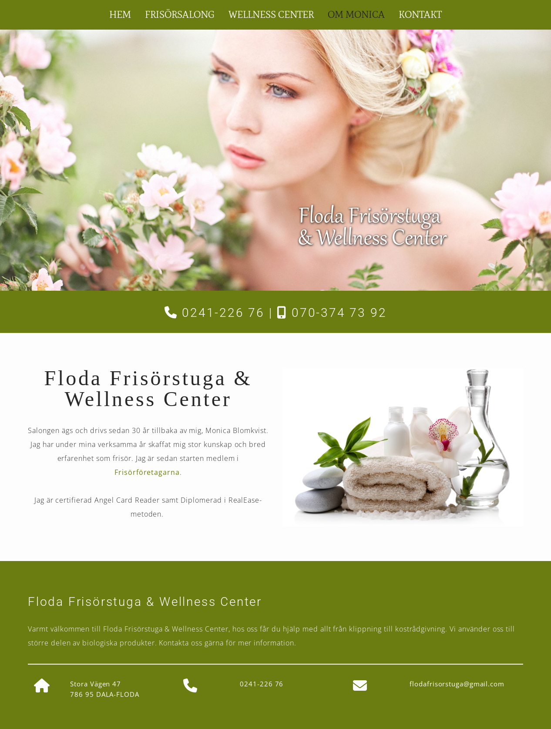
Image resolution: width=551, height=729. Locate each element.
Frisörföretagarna (147, 472)
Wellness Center (271, 14)
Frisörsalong (180, 14)
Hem (120, 14)
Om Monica (356, 14)
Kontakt (420, 14)
